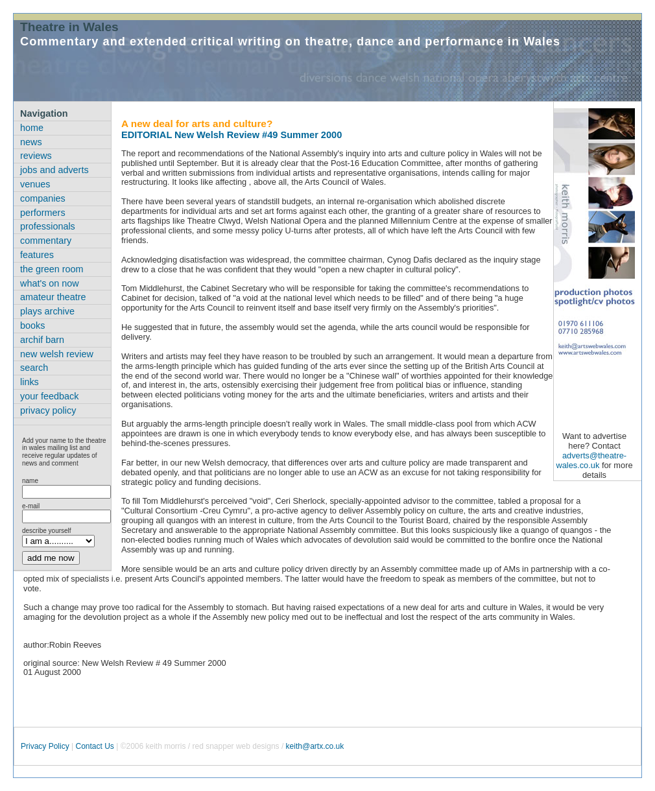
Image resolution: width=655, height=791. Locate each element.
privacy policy (48, 410)
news (31, 142)
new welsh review (56, 354)
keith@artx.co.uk (315, 746)
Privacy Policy (45, 746)
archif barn (42, 340)
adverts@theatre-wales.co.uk (591, 460)
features (37, 255)
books (32, 325)
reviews (36, 155)
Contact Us (94, 746)
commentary (45, 240)
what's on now (49, 283)
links (29, 382)
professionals (47, 226)
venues (35, 184)
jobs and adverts (54, 170)
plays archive (47, 311)
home (31, 128)
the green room (52, 269)
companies (43, 198)
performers (43, 212)
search (34, 367)
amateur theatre (53, 297)
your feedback (49, 396)
